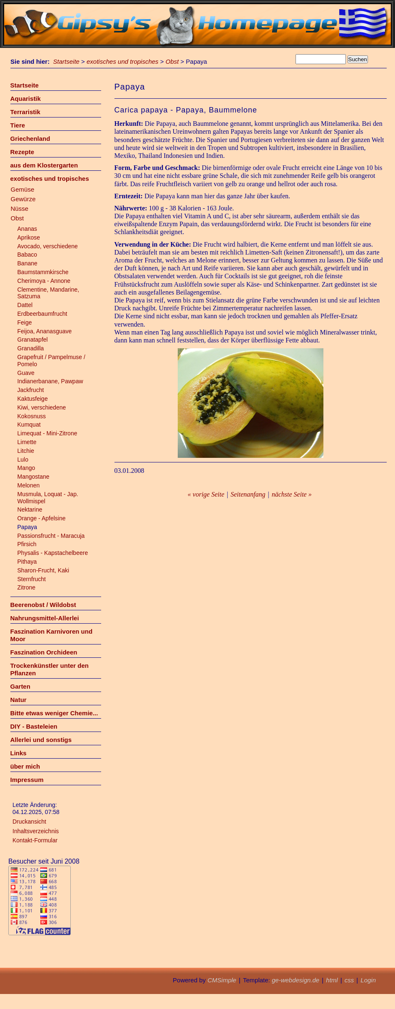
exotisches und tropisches (123, 61)
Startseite (66, 61)
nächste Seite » (292, 494)
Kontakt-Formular (34, 840)
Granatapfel (32, 339)
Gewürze (23, 198)
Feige (24, 322)
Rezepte (22, 151)
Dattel (25, 305)
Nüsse (20, 208)
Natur (18, 699)
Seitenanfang (248, 494)
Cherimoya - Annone (44, 280)
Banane (27, 263)
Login (368, 980)
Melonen (28, 485)
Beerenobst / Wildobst (43, 604)
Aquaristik (25, 98)
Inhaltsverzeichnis (35, 831)
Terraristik (25, 111)
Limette (27, 442)
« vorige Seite (206, 494)
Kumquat (29, 424)
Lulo (22, 459)
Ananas (27, 228)
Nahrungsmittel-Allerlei (44, 618)
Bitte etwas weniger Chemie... (54, 713)
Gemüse (23, 189)
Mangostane (33, 476)
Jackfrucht (30, 390)
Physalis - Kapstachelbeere (52, 552)
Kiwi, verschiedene (41, 407)
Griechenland (30, 138)
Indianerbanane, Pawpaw (50, 381)
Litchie (25, 450)
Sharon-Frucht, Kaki (43, 570)
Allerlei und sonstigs (41, 739)
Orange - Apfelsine (41, 518)
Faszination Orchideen (43, 652)
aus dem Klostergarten (44, 165)
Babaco (27, 254)
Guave (26, 373)
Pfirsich (27, 544)
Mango (26, 468)
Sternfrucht (31, 579)
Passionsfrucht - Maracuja (51, 535)
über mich (25, 766)
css (349, 980)
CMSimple (221, 980)
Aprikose (28, 237)
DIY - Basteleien (33, 726)
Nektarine (29, 509)
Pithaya (27, 561)
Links (18, 753)
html (332, 980)
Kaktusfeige (32, 398)
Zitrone (26, 587)
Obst (172, 61)
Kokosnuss (31, 416)
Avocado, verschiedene (47, 246)
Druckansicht (29, 821)
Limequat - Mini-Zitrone (47, 433)
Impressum (27, 779)
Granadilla (30, 348)
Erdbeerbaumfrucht (42, 313)
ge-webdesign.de (295, 980)
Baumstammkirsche (43, 272)
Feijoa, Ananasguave (44, 331)
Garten (20, 686)
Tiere (17, 125)
